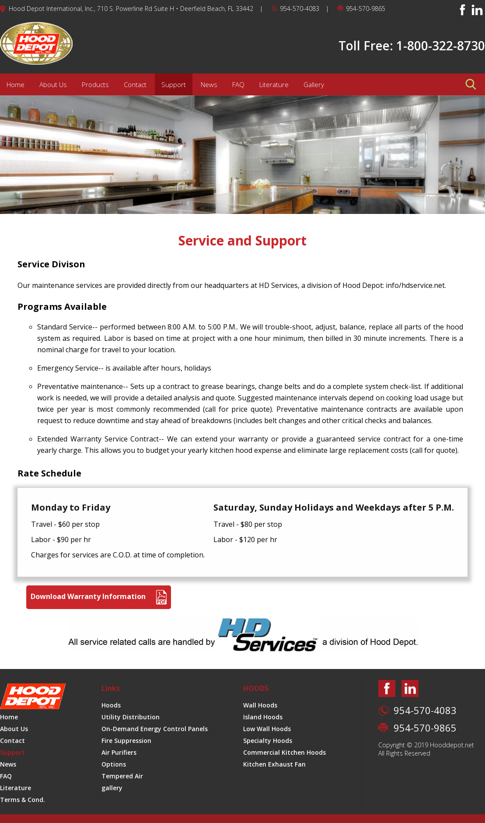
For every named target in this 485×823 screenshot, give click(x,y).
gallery (111, 788)
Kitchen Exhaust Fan (274, 764)
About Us (53, 84)
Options (113, 764)
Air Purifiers (118, 752)
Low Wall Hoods (267, 729)
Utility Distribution (130, 717)
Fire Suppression (126, 740)
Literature (274, 84)
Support (173, 84)
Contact (135, 84)
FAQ (238, 84)
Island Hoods (263, 717)
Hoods (111, 705)
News (209, 84)
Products (95, 84)
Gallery (314, 84)
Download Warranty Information (99, 597)
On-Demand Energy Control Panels (154, 729)
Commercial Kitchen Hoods (284, 752)
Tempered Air (122, 776)
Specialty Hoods (267, 740)
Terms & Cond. (22, 799)
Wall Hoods (260, 705)
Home (15, 84)
